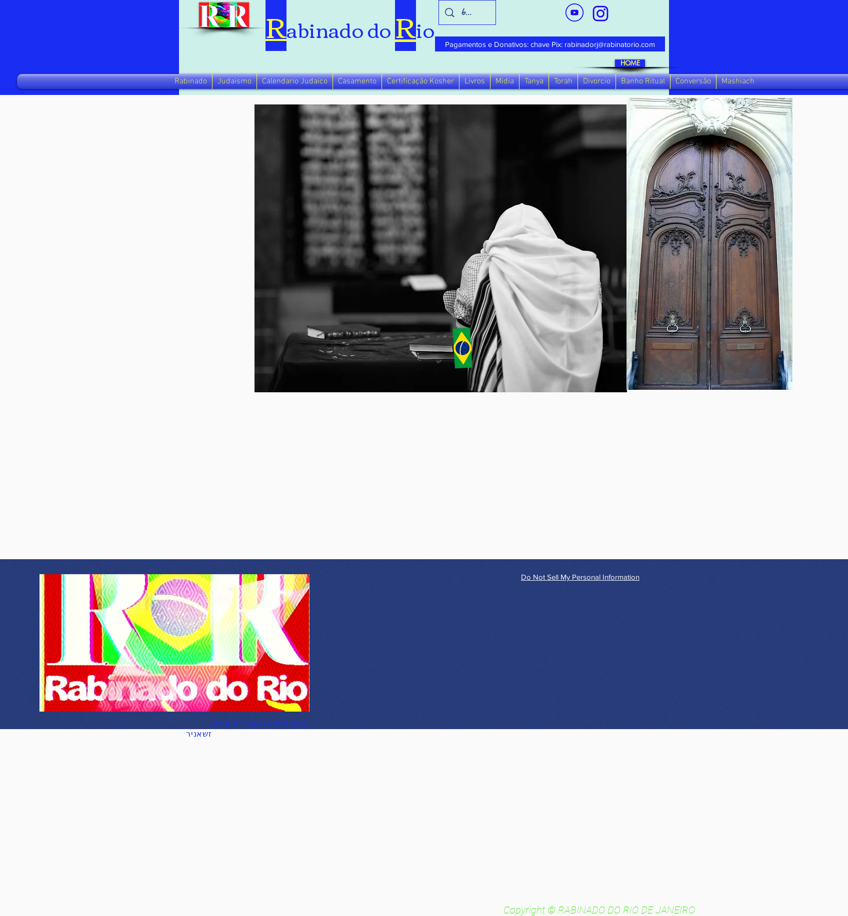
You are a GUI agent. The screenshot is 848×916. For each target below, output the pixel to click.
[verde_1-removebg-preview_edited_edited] (600, 13)
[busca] (467, 12)
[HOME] (630, 63)
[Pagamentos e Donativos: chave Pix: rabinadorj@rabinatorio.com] (550, 43)
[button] (191, 81)
